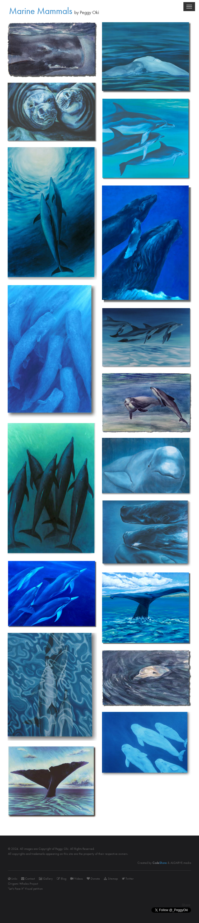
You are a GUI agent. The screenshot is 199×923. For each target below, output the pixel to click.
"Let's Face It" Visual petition (25, 889)
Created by (152, 863)
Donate (93, 878)
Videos (76, 878)
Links (12, 878)
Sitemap (111, 878)
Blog (61, 878)
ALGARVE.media (180, 863)
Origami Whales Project (23, 884)
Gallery (46, 878)
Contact (28, 878)
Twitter (128, 878)
